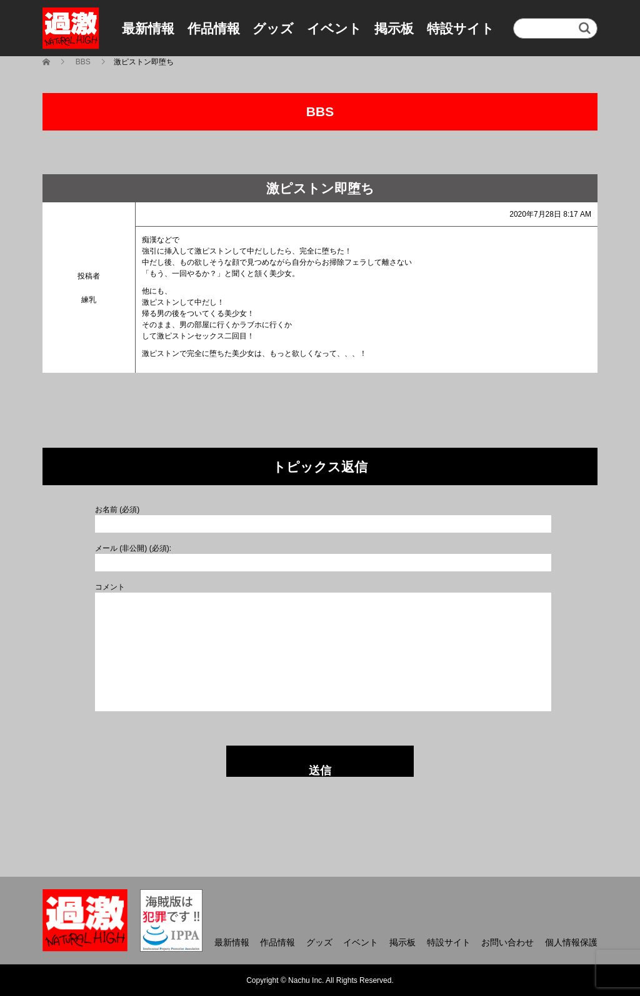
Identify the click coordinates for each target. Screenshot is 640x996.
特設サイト (460, 28)
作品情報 (214, 28)
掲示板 (394, 28)
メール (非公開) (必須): (133, 548)
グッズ (273, 28)
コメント (110, 587)
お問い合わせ (507, 942)
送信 (320, 770)
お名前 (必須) (117, 509)
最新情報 (148, 28)
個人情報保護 (571, 942)
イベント (334, 28)
